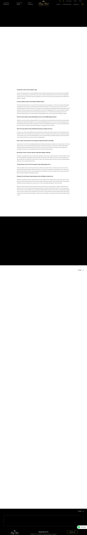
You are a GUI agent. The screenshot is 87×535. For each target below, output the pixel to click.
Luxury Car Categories (6, 3)
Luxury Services (67, 4)
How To (58, 4)
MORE (80, 270)
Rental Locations (30, 3)
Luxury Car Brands (19, 3)
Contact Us (76, 4)
